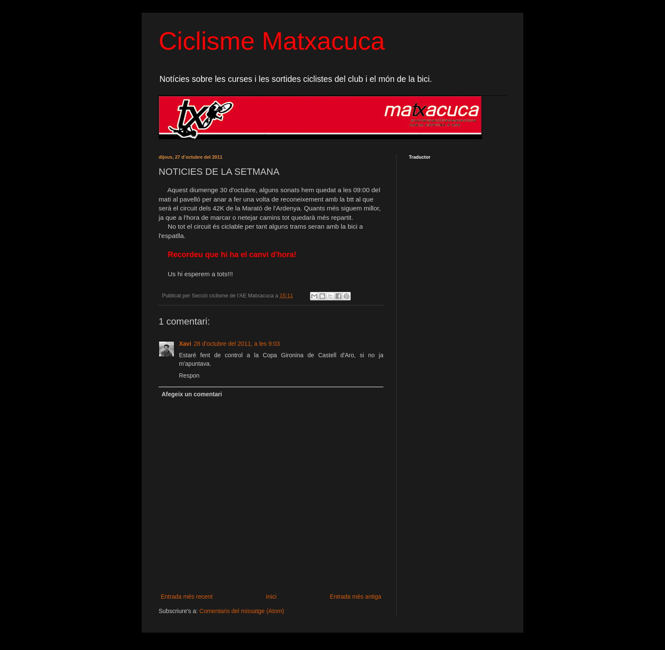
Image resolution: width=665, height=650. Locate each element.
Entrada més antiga (355, 596)
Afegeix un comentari (192, 394)
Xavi (185, 343)
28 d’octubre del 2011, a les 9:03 (237, 343)
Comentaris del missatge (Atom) (241, 611)
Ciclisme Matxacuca (272, 41)
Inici (271, 596)
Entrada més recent (186, 596)
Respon (189, 375)
